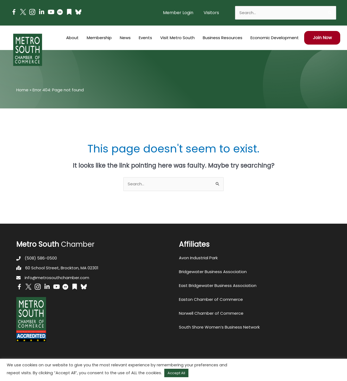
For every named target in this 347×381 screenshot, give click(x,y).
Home (22, 90)
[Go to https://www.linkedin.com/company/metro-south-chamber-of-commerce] (41, 12)
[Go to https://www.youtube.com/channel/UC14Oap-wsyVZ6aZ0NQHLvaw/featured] (51, 12)
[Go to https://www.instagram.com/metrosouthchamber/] (32, 13)
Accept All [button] (176, 373)
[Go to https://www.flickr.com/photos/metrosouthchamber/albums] (60, 13)
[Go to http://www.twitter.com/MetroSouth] (23, 12)
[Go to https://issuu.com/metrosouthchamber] (69, 12)
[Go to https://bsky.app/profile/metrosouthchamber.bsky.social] (78, 12)
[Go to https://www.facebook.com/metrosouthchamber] (14, 13)
